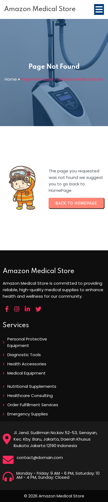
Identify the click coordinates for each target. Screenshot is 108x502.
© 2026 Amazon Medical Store (54, 496)
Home (11, 79)
